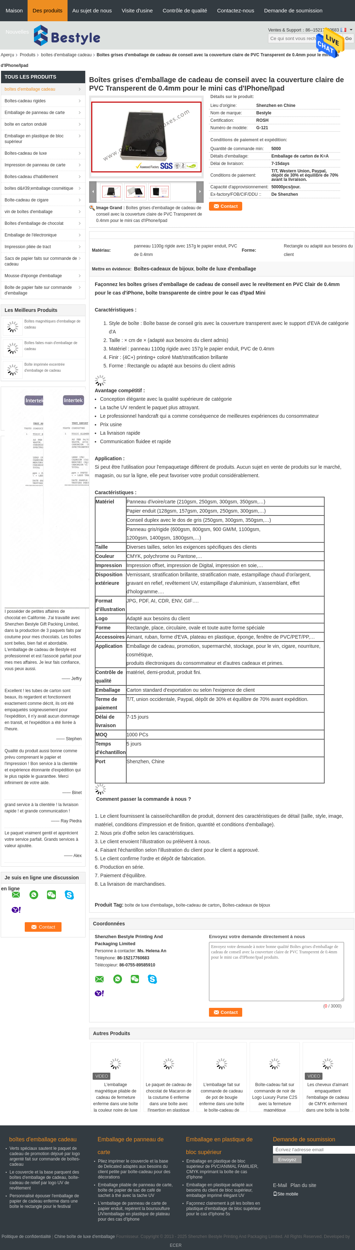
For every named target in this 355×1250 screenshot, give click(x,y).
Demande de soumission (293, 10)
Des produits (47, 10)
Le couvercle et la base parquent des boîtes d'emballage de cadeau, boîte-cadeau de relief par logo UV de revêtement (44, 1180)
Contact (229, 206)
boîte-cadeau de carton (198, 905)
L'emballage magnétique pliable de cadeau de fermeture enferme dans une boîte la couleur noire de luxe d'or (115, 1100)
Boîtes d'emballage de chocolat (34, 223)
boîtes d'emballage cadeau (66, 54)
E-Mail (280, 1185)
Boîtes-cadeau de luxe (26, 153)
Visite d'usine (137, 10)
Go (348, 38)
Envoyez (287, 1159)
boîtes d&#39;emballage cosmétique (39, 188)
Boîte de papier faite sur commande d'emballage (38, 290)
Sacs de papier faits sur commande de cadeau (41, 261)
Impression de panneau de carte (35, 164)
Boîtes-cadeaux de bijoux (246, 905)
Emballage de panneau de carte (35, 112)
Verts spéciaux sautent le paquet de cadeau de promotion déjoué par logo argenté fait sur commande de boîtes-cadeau (45, 1156)
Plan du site (303, 1185)
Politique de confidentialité (26, 1236)
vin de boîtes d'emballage (29, 211)
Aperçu (7, 54)
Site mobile (285, 1194)
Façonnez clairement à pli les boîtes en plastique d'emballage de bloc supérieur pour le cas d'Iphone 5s (223, 1208)
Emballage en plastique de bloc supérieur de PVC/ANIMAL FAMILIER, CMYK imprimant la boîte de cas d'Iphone (222, 1169)
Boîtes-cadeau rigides (25, 100)
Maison (14, 10)
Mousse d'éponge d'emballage (33, 275)
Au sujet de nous (92, 10)
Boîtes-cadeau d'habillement (31, 176)
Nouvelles (17, 32)
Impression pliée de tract (28, 246)
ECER (175, 1245)
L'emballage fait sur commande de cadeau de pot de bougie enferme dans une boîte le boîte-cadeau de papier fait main (221, 1100)
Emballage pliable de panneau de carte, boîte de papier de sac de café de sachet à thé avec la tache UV (135, 1190)
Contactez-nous (235, 10)
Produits (27, 54)
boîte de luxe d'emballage (149, 905)
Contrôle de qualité (185, 10)
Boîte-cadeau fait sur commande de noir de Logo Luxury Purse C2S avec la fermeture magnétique (274, 1097)
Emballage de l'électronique (31, 235)
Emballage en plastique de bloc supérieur (34, 138)
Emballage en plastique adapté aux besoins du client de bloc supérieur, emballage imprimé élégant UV (219, 1190)
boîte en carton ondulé (26, 124)
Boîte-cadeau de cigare (26, 200)
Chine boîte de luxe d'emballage (84, 1236)
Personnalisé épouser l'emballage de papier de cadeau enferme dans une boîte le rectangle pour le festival (44, 1201)
